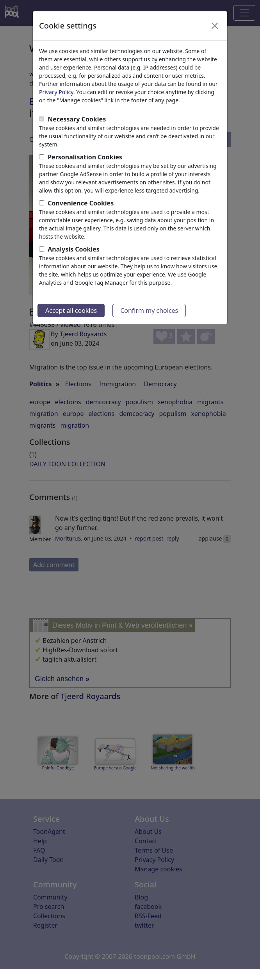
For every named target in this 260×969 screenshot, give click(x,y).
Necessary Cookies (77, 119)
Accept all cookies (71, 310)
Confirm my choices (149, 310)
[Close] (214, 26)
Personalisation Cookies (85, 157)
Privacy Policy (56, 92)
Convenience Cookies (81, 203)
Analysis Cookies (74, 249)
